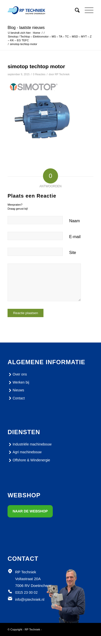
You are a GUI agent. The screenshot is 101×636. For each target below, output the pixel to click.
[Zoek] (75, 10)
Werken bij (18, 382)
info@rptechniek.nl (29, 599)
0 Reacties (39, 74)
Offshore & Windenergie (29, 460)
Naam (74, 221)
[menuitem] (75, 10)
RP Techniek (62, 74)
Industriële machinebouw (30, 444)
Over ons (17, 374)
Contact (16, 398)
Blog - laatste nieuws (26, 27)
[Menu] (86, 10)
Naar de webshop (30, 511)
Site (72, 252)
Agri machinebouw (24, 452)
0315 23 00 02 (26, 592)
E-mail (74, 237)
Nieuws (16, 390)
